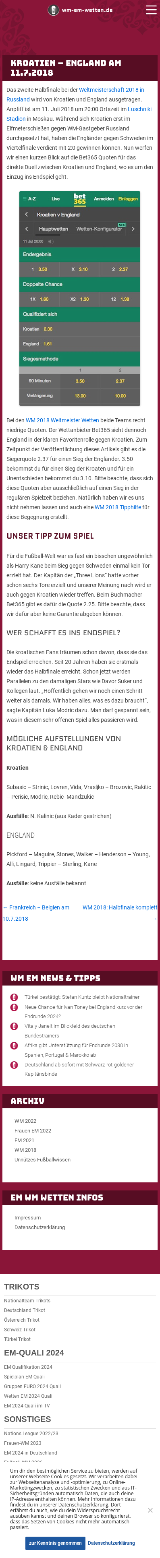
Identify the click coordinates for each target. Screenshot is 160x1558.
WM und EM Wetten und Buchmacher (80, 9)
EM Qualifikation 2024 (28, 1367)
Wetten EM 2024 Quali (28, 1396)
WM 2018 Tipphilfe (118, 507)
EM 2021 (24, 1140)
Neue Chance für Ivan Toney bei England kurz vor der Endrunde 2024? (83, 1011)
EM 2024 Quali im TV (27, 1406)
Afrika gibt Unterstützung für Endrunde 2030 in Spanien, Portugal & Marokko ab (76, 1050)
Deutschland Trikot (24, 1310)
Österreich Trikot (21, 1320)
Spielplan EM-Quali (24, 1377)
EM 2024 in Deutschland (30, 1453)
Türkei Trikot (17, 1339)
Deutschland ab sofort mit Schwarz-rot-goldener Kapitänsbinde (79, 1069)
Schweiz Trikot (19, 1330)
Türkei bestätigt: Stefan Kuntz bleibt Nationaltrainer (82, 997)
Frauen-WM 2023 (23, 1443)
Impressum (28, 1218)
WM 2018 (25, 1150)
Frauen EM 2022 (33, 1131)
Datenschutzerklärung (40, 1227)
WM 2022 (25, 1121)
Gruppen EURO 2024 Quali (32, 1386)
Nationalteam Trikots (27, 1301)
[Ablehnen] (150, 1510)
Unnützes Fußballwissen (43, 1160)
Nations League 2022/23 (31, 1433)
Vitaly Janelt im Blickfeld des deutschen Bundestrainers (70, 1030)
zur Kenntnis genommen (55, 1543)
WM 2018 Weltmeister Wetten (62, 420)
